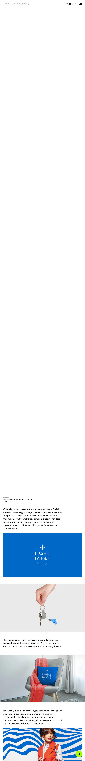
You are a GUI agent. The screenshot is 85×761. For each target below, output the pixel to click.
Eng (75, 3)
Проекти (7, 3)
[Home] (81, 3)
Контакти (24, 3)
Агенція (16, 3)
